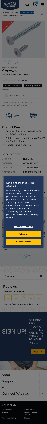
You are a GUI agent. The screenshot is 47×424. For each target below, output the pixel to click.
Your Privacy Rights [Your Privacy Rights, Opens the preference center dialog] (23, 227)
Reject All (23, 234)
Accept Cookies (23, 242)
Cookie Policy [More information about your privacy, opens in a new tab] (23, 214)
